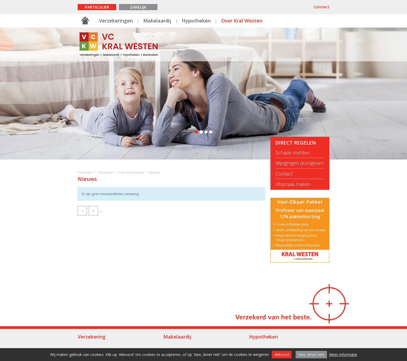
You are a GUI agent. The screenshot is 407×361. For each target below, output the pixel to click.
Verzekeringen (116, 20)
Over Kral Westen (241, 20)
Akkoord (281, 354)
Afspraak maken (293, 184)
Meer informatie (343, 354)
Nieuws (154, 172)
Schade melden (293, 153)
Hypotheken (196, 20)
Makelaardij (157, 20)
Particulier (97, 7)
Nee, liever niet (311, 354)
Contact (321, 6)
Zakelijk (138, 7)
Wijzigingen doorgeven (300, 163)
